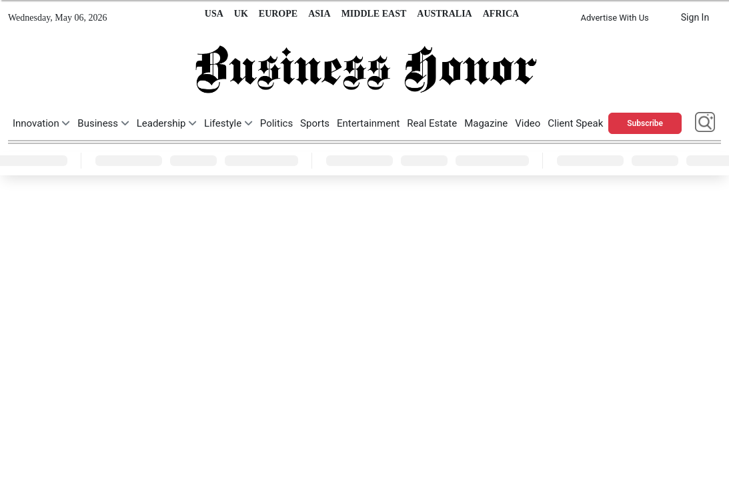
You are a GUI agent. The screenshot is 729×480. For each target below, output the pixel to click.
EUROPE (278, 14)
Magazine (486, 123)
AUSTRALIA (444, 14)
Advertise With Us (614, 18)
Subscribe (645, 123)
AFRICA (501, 14)
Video (527, 123)
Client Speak (575, 123)
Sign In (695, 17)
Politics (276, 123)
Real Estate (432, 123)
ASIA (319, 14)
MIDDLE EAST (374, 14)
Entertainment (368, 123)
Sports (314, 123)
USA (214, 14)
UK (241, 14)
